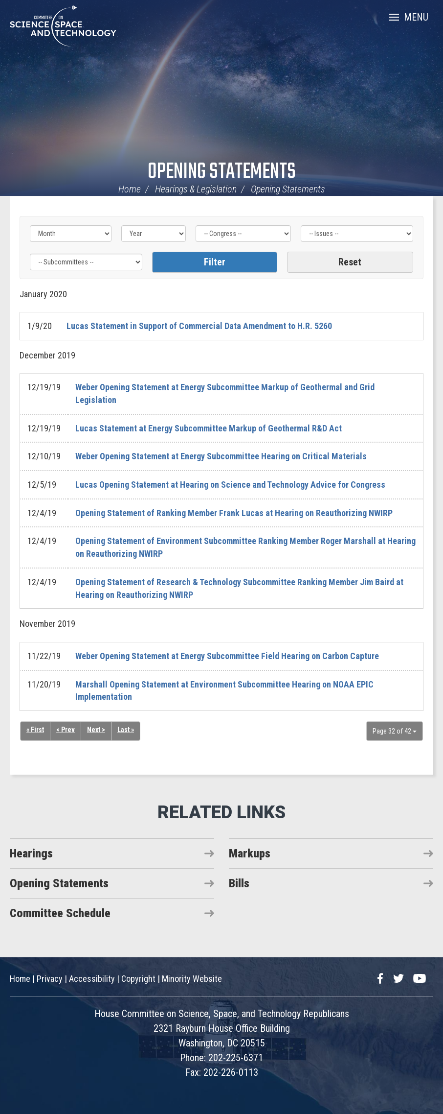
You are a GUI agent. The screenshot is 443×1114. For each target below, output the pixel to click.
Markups (249, 853)
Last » (125, 730)
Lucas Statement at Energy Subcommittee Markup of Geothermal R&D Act (208, 428)
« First (35, 730)
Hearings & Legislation (196, 189)
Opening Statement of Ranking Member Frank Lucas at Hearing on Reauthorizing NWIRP (234, 513)
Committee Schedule (60, 913)
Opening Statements (222, 172)
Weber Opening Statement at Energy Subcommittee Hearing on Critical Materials (221, 456)
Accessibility (92, 978)
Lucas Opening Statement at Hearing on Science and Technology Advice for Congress (230, 484)
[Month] (70, 233)
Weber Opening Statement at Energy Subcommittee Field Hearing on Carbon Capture (227, 656)
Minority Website (192, 978)
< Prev (65, 730)
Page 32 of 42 (395, 731)
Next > (96, 730)
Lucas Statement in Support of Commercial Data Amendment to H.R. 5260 (199, 326)
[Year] (153, 233)
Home (129, 189)
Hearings (31, 853)
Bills (239, 883)
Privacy (50, 978)
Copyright (138, 978)
